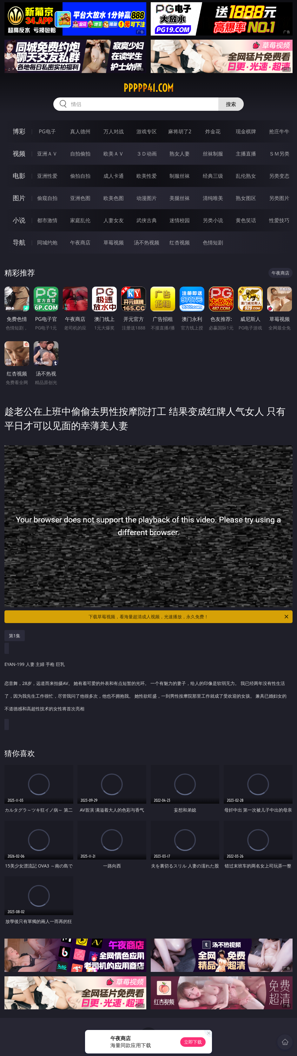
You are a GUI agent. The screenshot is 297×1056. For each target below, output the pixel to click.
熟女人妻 (179, 153)
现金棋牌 (246, 131)
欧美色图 (113, 198)
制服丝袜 (179, 175)
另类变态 (279, 175)
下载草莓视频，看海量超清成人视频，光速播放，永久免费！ (189, 617)
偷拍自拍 (80, 175)
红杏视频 (179, 242)
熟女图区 (246, 198)
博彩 (19, 131)
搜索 (231, 104)
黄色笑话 (246, 220)
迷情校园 (179, 220)
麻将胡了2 (179, 131)
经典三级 (213, 175)
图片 (19, 198)
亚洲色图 (80, 198)
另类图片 (279, 198)
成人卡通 (113, 175)
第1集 (14, 636)
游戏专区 (146, 131)
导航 (19, 242)
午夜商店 (80, 242)
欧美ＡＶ (113, 153)
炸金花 (213, 131)
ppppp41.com (148, 88)
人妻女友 (113, 220)
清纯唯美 (213, 198)
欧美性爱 (146, 175)
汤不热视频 (146, 242)
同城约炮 (47, 242)
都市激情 (47, 220)
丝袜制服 (213, 153)
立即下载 (193, 1042)
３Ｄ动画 (146, 153)
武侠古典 (146, 220)
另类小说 (213, 220)
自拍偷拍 (80, 153)
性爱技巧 (279, 220)
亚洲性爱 (47, 175)
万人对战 (113, 131)
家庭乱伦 (80, 220)
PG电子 (47, 131)
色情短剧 (213, 242)
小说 (19, 220)
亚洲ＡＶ (47, 153)
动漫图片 (146, 198)
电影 (19, 175)
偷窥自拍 (47, 198)
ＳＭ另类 (279, 153)
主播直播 (246, 153)
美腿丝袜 (179, 198)
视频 (19, 153)
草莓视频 (113, 242)
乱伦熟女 (246, 175)
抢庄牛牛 (279, 131)
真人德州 (80, 131)
